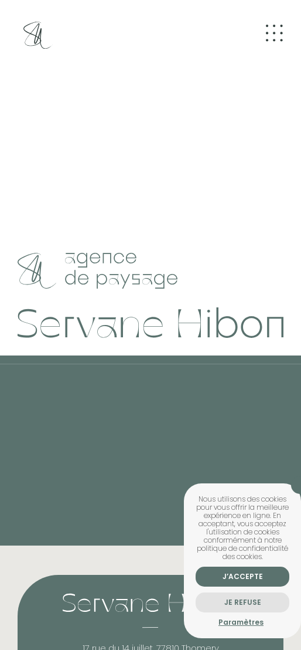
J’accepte (243, 576)
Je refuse (242, 602)
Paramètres (241, 622)
